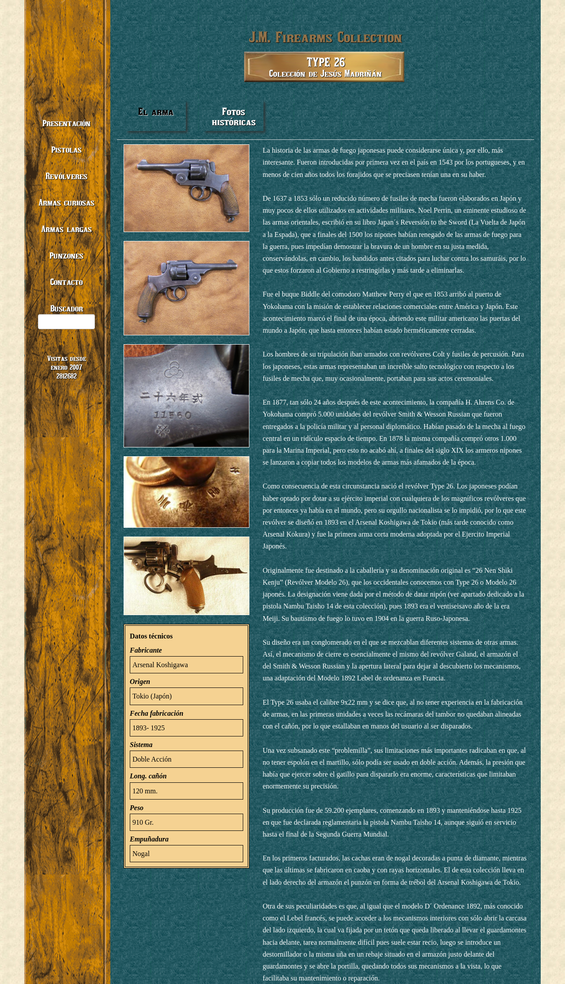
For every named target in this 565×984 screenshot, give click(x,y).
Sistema (141, 744)
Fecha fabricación (156, 713)
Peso (136, 807)
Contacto (66, 281)
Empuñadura (149, 839)
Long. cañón (148, 776)
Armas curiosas (66, 202)
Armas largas (66, 228)
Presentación (66, 122)
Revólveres (66, 175)
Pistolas (66, 149)
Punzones (66, 255)
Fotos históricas (234, 116)
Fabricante (146, 650)
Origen (140, 681)
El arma (155, 111)
